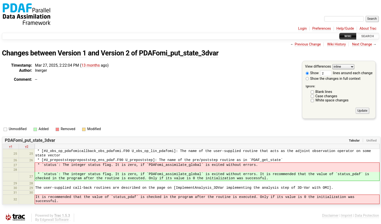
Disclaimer (330, 216)
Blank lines (323, 92)
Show (312, 73)
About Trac (368, 29)
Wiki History (336, 44)
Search (367, 36)
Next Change (362, 44)
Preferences (321, 29)
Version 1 (72, 53)
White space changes (332, 100)
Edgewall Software (54, 220)
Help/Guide (345, 29)
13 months (90, 65)
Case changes (326, 96)
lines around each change (346, 73)
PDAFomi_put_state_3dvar (179, 53)
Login (302, 29)
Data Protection (367, 216)
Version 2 (115, 53)
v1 (10, 146)
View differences (318, 67)
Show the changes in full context (333, 79)
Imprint (346, 216)
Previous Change (308, 44)
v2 (26, 146)
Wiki (347, 36)
